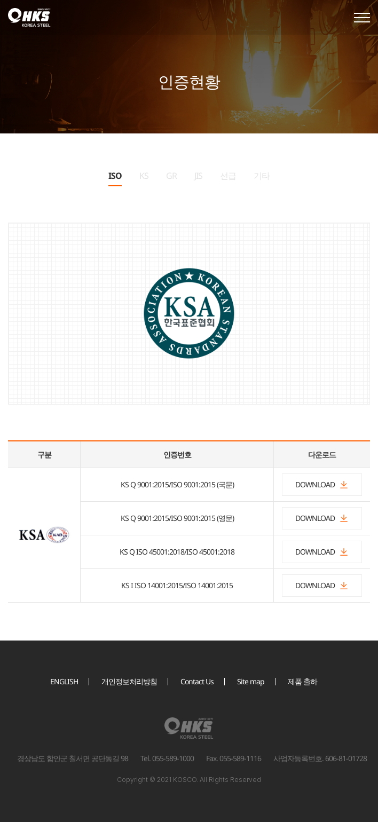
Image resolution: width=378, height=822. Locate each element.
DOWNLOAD (322, 484)
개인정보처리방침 (129, 681)
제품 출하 (302, 681)
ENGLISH (64, 681)
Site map (250, 681)
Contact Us (197, 681)
